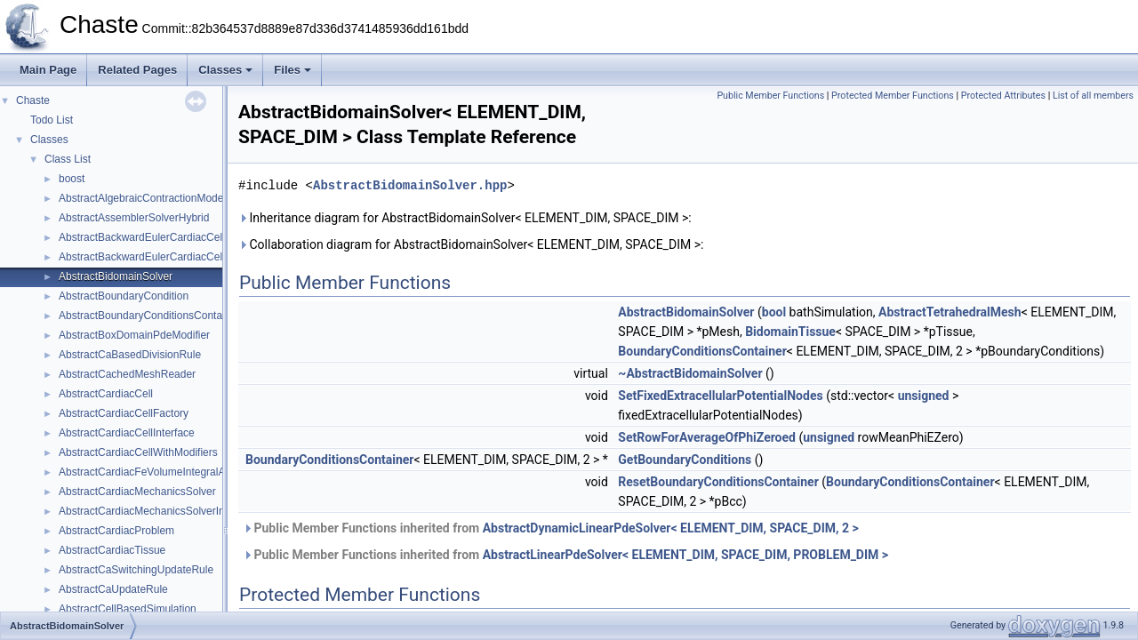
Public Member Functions (770, 95)
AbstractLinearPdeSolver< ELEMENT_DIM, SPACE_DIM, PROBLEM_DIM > (685, 555)
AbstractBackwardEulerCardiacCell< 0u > (157, 257)
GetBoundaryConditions (684, 459)
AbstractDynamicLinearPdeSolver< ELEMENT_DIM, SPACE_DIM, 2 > (671, 528)
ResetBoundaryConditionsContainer (718, 482)
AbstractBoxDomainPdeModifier (134, 335)
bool (774, 312)
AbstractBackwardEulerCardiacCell (142, 237)
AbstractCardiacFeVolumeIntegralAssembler (163, 472)
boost (71, 178)
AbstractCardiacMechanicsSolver (137, 491)
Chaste (33, 100)
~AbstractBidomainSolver (690, 373)
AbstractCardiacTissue (112, 550)
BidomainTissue (790, 331)
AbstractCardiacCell (106, 394)
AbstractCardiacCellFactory (123, 413)
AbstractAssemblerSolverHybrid (134, 218)
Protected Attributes (1003, 95)
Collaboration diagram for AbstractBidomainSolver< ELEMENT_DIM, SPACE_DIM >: (470, 244)
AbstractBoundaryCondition (123, 296)
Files (292, 69)
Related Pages (137, 69)
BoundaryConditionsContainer (702, 351)
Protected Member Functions (892, 95)
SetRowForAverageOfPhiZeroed (707, 437)
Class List (67, 159)
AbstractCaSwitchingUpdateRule (136, 570)
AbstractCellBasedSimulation (127, 609)
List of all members (1093, 95)
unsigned (924, 395)
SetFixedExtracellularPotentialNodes (720, 395)
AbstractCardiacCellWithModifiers (138, 452)
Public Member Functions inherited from (551, 528)
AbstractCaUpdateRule (113, 589)
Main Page (48, 69)
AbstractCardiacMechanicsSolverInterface (158, 511)
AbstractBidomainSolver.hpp (410, 185)
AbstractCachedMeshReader (127, 374)
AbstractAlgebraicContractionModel (142, 198)
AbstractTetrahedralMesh (950, 312)
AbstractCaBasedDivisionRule (130, 354)
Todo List (51, 120)
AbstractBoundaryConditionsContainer (149, 315)
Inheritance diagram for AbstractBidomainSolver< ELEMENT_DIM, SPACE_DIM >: (465, 218)
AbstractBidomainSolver (115, 276)
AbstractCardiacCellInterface (127, 433)
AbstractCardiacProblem (116, 530)
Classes (225, 69)
